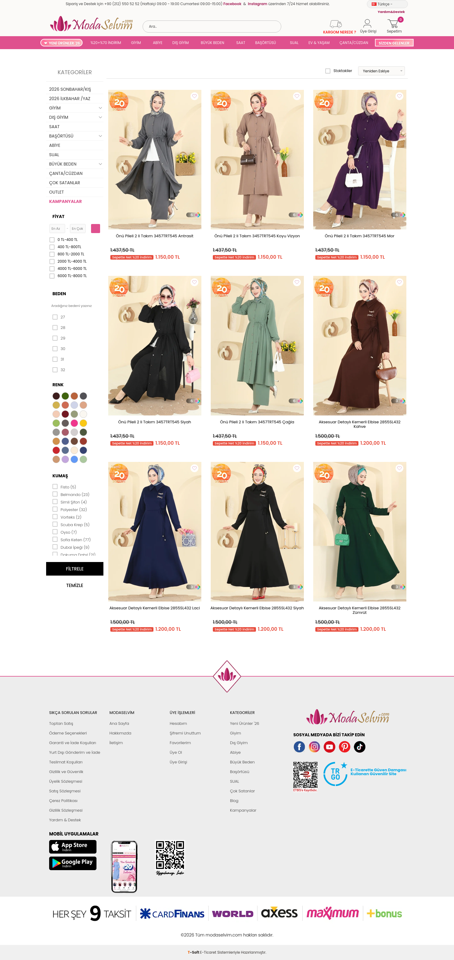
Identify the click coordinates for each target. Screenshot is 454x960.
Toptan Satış (61, 723)
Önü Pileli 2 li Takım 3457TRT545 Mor (360, 236)
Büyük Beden (242, 762)
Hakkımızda (120, 733)
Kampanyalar (243, 810)
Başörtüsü (239, 772)
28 (58, 328)
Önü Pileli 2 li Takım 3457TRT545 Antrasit (155, 236)
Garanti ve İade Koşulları (72, 743)
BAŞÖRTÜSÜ (265, 42)
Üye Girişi (178, 762)
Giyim (235, 733)
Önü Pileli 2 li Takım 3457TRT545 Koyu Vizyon (257, 236)
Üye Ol (176, 752)
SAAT (240, 42)
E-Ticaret (208, 931)
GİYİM (136, 42)
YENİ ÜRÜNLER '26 (64, 43)
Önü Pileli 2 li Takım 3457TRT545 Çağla (257, 422)
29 (58, 338)
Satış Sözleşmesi (64, 791)
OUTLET (56, 192)
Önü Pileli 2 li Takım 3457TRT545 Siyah (154, 422)
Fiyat (58, 216)
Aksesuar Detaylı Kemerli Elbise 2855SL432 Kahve (359, 424)
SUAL (293, 42)
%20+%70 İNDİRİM (105, 42)
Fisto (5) (64, 486)
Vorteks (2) (66, 516)
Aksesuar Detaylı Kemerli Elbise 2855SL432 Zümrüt (359, 610)
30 (58, 349)
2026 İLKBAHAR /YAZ (69, 99)
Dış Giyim (239, 743)
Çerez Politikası (63, 801)
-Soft (194, 931)
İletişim (116, 743)
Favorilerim (180, 743)
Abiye (235, 752)
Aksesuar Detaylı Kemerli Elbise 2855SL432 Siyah (257, 608)
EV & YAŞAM (318, 42)
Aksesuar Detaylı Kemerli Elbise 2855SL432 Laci (154, 608)
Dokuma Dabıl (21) (74, 554)
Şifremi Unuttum (185, 733)
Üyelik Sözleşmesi (65, 781)
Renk (58, 385)
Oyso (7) (64, 532)
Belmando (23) (71, 494)
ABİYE (157, 42)
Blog (234, 801)
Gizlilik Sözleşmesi (66, 810)
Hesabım (178, 723)
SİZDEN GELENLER (394, 43)
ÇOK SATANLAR (64, 183)
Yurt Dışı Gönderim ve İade (74, 752)
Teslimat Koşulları (66, 762)
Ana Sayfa (119, 723)
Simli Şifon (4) (69, 501)
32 (58, 370)
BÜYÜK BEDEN (212, 42)
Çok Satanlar (242, 791)
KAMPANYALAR (65, 201)
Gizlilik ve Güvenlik (66, 772)
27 (58, 317)
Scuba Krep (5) (71, 524)
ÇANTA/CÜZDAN (353, 42)
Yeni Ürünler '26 (244, 723)
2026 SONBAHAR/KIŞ (70, 89)
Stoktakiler (338, 70)
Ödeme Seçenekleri (68, 733)
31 (58, 359)
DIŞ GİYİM (180, 42)
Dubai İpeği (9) (71, 547)
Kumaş (60, 476)
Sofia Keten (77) (71, 539)
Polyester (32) (69, 509)
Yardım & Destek (65, 820)
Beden (59, 294)
